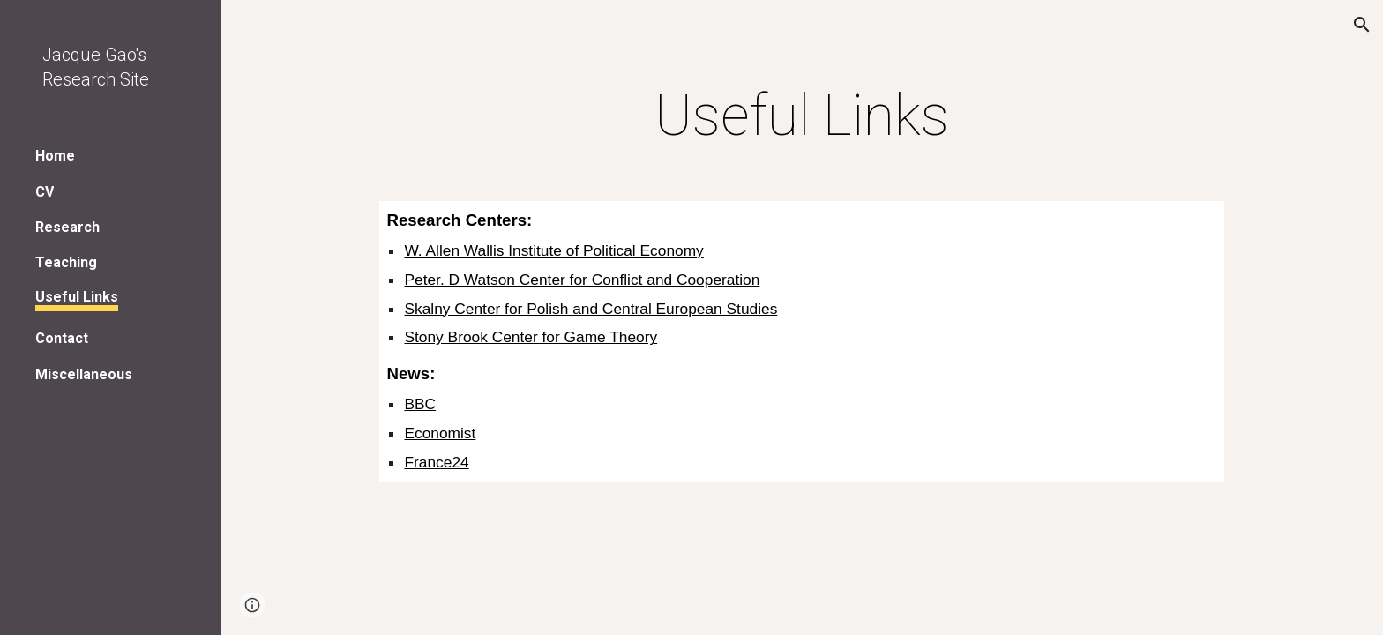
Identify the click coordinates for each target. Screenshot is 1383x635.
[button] (1362, 25)
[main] (802, 116)
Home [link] (55, 155)
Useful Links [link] (76, 296)
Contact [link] (61, 338)
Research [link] (67, 227)
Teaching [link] (66, 262)
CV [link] (44, 191)
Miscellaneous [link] (83, 374)
